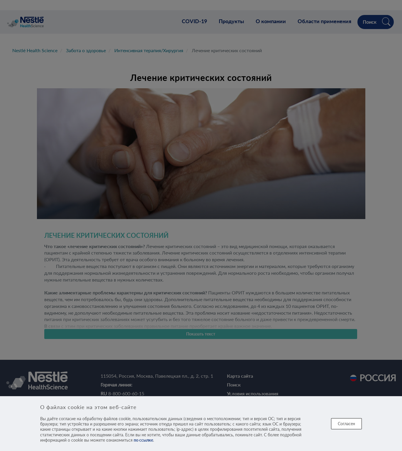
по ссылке (143, 440)
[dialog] (201, 423)
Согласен (346, 423)
